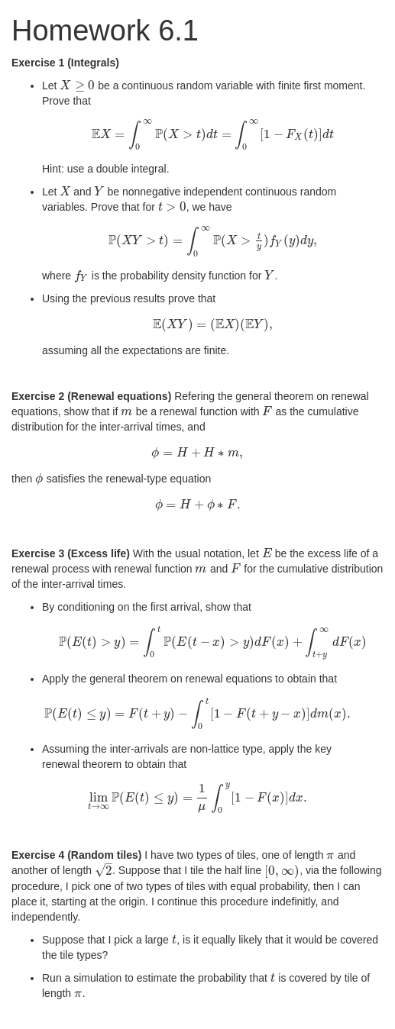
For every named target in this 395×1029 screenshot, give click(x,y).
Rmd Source (72, 1014)
